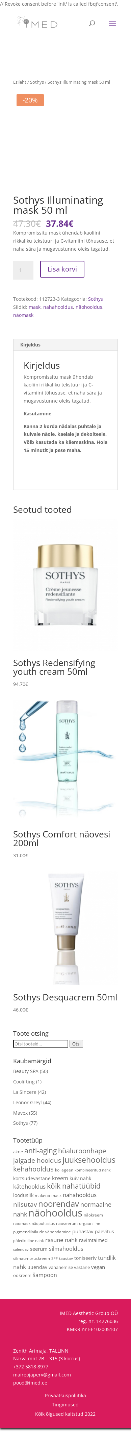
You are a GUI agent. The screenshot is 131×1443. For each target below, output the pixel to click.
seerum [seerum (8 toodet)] (39, 1263)
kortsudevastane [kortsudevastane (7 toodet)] (32, 1193)
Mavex (20, 1127)
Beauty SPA (25, 1086)
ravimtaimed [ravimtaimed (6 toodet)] (93, 1255)
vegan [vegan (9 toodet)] (98, 1281)
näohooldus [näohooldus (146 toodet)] (55, 1227)
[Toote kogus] (23, 285)
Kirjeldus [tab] (30, 359)
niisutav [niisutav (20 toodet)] (25, 1219)
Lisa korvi (62, 284)
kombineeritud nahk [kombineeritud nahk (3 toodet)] (93, 1185)
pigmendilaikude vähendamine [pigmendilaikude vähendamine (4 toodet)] (42, 1246)
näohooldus (89, 322)
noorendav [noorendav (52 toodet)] (58, 1218)
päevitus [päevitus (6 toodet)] (104, 1246)
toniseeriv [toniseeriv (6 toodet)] (85, 1273)
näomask (23, 330)
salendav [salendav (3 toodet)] (21, 1264)
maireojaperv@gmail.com (42, 1389)
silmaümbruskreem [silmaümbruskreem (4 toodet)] (31, 1273)
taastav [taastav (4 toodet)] (66, 1273)
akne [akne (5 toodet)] (18, 1167)
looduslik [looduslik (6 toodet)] (23, 1210)
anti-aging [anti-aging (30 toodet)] (40, 1165)
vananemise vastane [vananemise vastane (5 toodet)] (69, 1282)
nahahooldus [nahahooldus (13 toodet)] (80, 1210)
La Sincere (24, 1107)
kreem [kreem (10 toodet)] (60, 1193)
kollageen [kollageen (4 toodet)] (64, 1184)
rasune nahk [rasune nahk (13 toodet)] (61, 1255)
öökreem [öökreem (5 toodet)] (22, 1290)
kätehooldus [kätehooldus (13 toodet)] (29, 1201)
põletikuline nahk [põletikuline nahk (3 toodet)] (28, 1255)
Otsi (76, 1059)
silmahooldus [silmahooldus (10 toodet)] (66, 1263)
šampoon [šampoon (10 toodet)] (45, 1290)
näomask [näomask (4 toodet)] (21, 1238)
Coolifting (24, 1097)
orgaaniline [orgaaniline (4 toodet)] (89, 1238)
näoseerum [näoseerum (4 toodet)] (67, 1238)
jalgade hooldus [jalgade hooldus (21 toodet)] (37, 1175)
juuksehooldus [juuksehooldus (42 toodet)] (88, 1174)
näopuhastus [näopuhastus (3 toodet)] (43, 1238)
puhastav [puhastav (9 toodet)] (83, 1246)
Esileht (19, 82)
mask (35, 322)
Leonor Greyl (27, 1117)
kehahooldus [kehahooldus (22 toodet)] (33, 1183)
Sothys (37, 82)
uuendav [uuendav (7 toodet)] (37, 1282)
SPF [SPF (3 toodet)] (54, 1273)
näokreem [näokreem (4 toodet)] (93, 1229)
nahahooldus (58, 322)
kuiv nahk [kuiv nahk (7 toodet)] (80, 1193)
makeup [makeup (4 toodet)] (42, 1210)
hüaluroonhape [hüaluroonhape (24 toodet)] (82, 1165)
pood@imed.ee (30, 1397)
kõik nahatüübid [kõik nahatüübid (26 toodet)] (74, 1201)
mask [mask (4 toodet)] (56, 1210)
